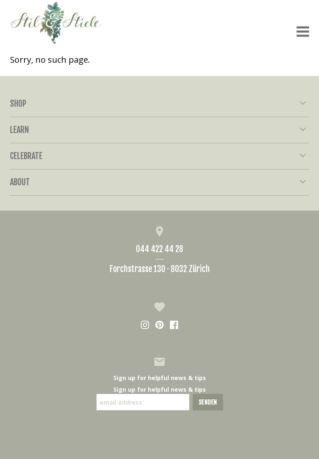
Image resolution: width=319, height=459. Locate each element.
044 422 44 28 (159, 249)
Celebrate (159, 156)
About (159, 182)
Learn (159, 129)
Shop (159, 103)
